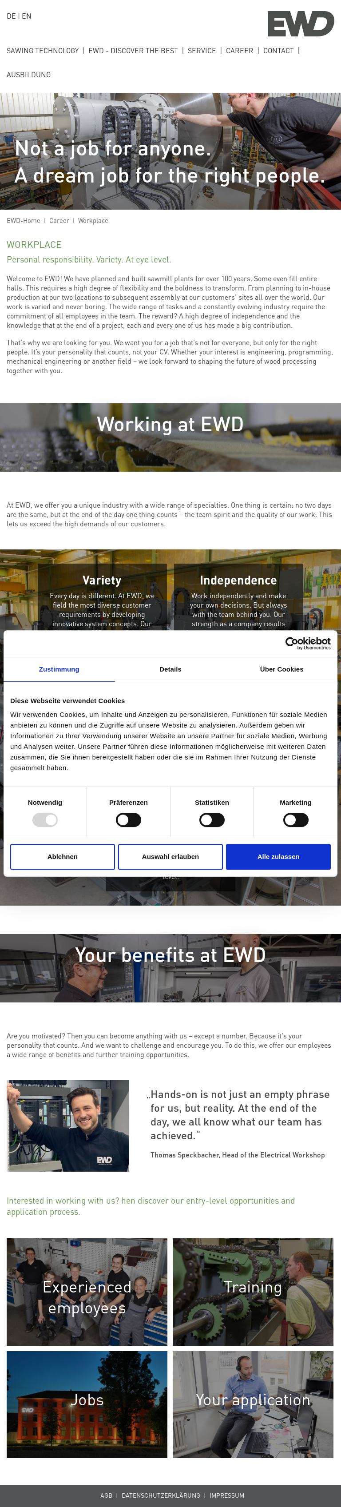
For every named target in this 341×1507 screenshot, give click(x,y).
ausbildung (29, 74)
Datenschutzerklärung (161, 1495)
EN (27, 15)
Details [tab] (170, 669)
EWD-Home (23, 220)
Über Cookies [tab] (282, 669)
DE (11, 15)
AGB (106, 1495)
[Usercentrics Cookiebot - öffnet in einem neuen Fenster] (292, 643)
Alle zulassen (279, 856)
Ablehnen (63, 856)
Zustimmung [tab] (59, 669)
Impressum (227, 1495)
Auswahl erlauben (170, 856)
